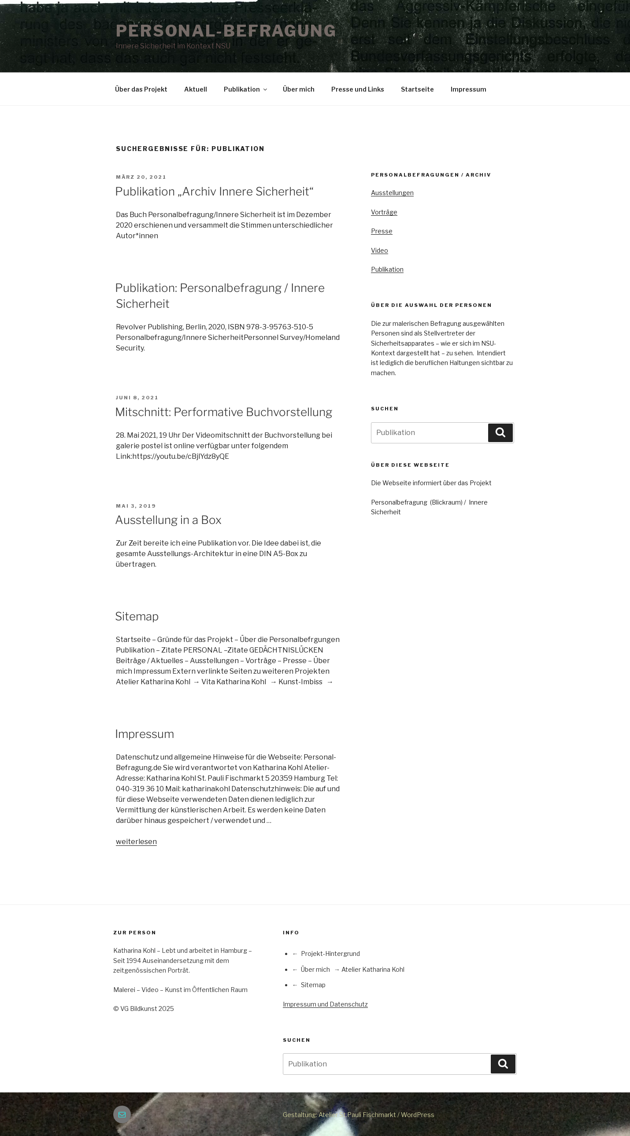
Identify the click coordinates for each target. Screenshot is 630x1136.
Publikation (246, 89)
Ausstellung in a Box (168, 520)
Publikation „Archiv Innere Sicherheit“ (214, 191)
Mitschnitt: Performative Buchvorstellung (223, 412)
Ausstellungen (392, 192)
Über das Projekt (141, 89)
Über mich (299, 89)
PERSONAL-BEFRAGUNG (226, 31)
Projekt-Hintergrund (330, 953)
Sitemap (137, 616)
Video (379, 250)
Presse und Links (357, 89)
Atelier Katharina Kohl (372, 969)
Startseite (417, 89)
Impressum (468, 89)
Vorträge (384, 212)
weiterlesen (136, 841)
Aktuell (195, 89)
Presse (382, 231)
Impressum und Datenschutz (325, 1004)
